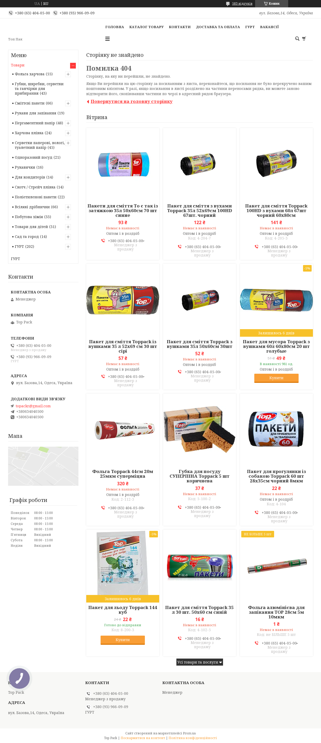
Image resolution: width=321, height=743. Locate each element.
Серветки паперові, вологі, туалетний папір (40, 145)
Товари (17, 65)
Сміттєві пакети (30, 103)
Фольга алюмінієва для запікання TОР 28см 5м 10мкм (276, 612)
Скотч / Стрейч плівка (35, 187)
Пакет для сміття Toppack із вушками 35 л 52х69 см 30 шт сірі (122, 346)
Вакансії (269, 26)
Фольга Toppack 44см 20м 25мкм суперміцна (122, 473)
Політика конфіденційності (193, 738)
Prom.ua (189, 733)
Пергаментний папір (35, 122)
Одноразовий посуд (33, 157)
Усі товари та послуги (197, 662)
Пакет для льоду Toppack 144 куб (122, 610)
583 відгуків (242, 3)
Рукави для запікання (35, 112)
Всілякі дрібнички (32, 206)
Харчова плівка (29, 132)
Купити (276, 377)
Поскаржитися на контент (143, 738)
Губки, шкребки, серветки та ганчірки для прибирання (39, 88)
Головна (114, 26)
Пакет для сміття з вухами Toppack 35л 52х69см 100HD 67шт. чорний (199, 211)
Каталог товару (146, 26)
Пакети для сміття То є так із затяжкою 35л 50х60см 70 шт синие (123, 211)
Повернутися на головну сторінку (131, 101)
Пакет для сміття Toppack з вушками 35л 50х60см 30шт (199, 344)
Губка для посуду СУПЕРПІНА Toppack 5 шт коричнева (200, 476)
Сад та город (27, 236)
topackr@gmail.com (33, 406)
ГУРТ (250, 26)
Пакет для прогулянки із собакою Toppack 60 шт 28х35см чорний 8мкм (276, 476)
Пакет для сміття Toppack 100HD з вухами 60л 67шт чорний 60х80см (276, 211)
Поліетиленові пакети (36, 196)
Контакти (180, 26)
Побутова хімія (29, 216)
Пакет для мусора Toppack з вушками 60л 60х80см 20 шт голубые (276, 346)
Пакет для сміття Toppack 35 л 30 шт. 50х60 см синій (199, 610)
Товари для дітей (31, 226)
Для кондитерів (30, 177)
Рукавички (25, 167)
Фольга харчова (30, 73)
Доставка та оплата (218, 26)
